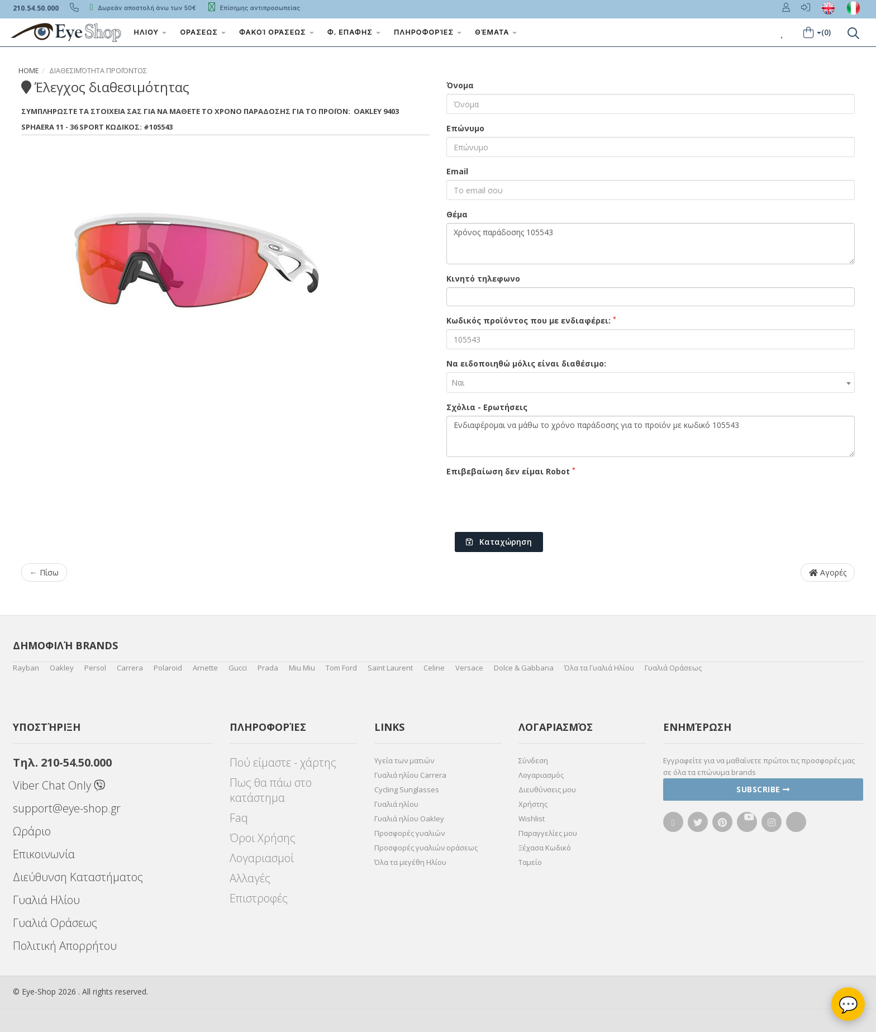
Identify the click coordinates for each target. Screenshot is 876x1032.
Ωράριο (32, 831)
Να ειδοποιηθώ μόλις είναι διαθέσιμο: (526, 363)
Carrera (130, 668)
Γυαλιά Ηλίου (46, 899)
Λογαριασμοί (262, 857)
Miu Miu (302, 668)
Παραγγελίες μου (547, 833)
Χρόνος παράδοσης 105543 (650, 243)
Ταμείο (530, 862)
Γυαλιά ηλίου (396, 804)
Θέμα (457, 214)
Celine (434, 668)
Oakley (62, 668)
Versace (469, 668)
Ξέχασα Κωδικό (544, 848)
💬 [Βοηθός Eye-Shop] (848, 1004)
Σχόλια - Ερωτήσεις (486, 407)
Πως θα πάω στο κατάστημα (271, 790)
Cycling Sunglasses (406, 789)
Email (457, 171)
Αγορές (827, 572)
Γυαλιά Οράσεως (673, 668)
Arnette (205, 668)
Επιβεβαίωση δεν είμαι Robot (510, 471)
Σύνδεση (533, 760)
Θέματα (496, 32)
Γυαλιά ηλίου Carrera (410, 775)
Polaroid (168, 668)
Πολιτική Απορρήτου (65, 945)
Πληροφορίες (428, 32)
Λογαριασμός (541, 775)
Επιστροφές (259, 898)
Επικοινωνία (44, 854)
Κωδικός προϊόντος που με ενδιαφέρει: (531, 320)
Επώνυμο (465, 128)
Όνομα (460, 85)
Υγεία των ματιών (404, 760)
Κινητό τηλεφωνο (483, 278)
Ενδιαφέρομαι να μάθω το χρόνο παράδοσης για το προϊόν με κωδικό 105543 (650, 436)
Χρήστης (533, 804)
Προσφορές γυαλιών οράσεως (426, 848)
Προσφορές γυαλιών (409, 833)
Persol (95, 668)
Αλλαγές (250, 878)
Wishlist (531, 819)
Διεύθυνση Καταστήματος (78, 876)
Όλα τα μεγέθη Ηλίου (410, 862)
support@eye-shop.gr (67, 808)
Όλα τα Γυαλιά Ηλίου (599, 668)
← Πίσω (44, 572)
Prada (268, 668)
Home (28, 70)
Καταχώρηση (499, 541)
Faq (239, 817)
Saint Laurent (390, 668)
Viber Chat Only (59, 785)
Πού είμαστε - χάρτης (283, 762)
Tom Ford (341, 668)
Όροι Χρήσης (263, 837)
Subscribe (763, 789)
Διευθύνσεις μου (547, 789)
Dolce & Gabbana (524, 668)
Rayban (26, 668)
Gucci (237, 668)
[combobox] (650, 382)
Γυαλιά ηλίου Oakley (409, 819)
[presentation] (531, 502)
